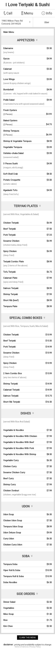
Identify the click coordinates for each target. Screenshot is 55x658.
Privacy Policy (35, 647)
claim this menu (27, 637)
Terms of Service (21, 647)
